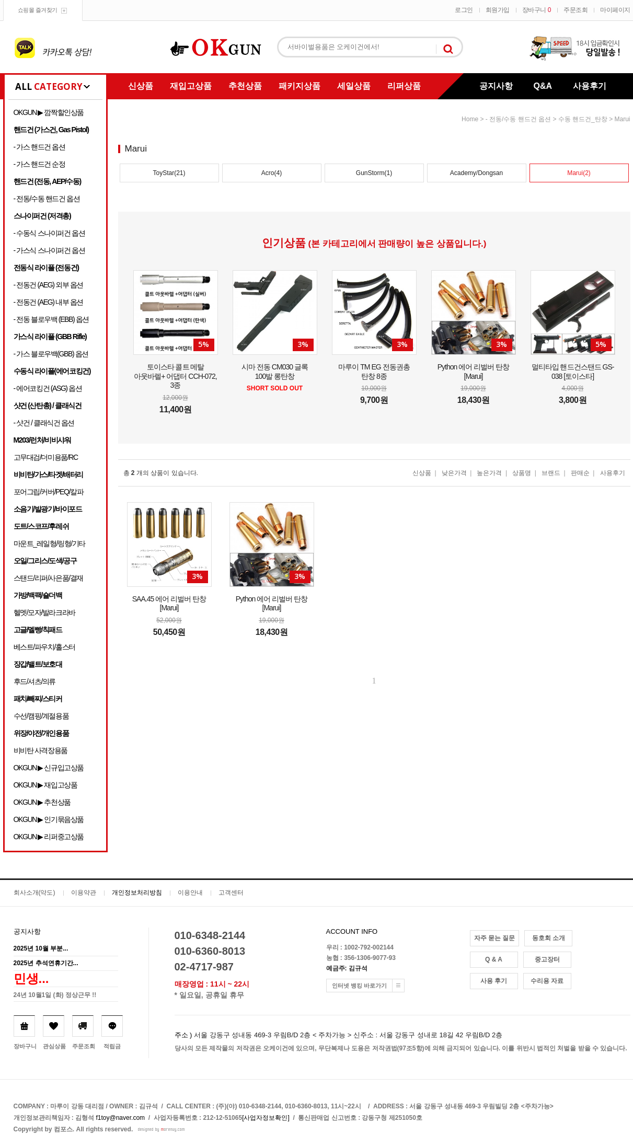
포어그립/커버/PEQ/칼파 (49, 492)
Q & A (493, 959)
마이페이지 (615, 10)
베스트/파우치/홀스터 (44, 647)
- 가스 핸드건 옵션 (39, 147)
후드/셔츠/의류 (35, 681)
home (470, 119)
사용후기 (589, 86)
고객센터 (231, 892)
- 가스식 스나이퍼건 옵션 (49, 250)
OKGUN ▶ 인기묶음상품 (49, 819)
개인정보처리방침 (137, 892)
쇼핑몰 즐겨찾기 (37, 10)
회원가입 (498, 10)
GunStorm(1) (374, 173)
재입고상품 (191, 86)
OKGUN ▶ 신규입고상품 (49, 767)
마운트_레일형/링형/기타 (49, 543)
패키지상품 (299, 86)
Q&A (543, 86)
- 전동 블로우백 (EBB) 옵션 (51, 319)
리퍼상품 (404, 86)
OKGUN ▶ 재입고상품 (45, 785)
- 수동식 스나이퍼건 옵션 (49, 233)
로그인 (464, 10)
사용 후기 (493, 981)
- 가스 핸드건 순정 (39, 164)
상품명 (521, 473)
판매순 (580, 473)
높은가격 (489, 473)
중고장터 (547, 959)
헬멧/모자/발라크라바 (44, 612)
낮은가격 (454, 473)
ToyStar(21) (169, 173)
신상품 (140, 86)
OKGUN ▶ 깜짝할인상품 (49, 112)
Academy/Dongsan (476, 173)
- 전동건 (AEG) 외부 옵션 (48, 285)
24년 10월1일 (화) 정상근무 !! (55, 995)
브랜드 (551, 473)
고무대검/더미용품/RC (46, 457)
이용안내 (190, 892)
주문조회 (575, 10)
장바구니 (536, 10)
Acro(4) (271, 173)
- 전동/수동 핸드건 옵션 (47, 198)
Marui (622, 119)
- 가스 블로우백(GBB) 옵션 (51, 354)
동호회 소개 (548, 938)
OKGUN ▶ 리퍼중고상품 (49, 836)
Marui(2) (579, 173)
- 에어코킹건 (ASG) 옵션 (48, 388)
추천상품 (245, 86)
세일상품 (354, 86)
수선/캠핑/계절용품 (41, 716)
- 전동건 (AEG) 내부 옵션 (48, 302)
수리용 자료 (547, 981)
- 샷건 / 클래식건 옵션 (44, 423)
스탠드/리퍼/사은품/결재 (48, 578)
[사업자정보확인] (266, 1117)
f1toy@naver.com (120, 1117)
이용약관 (83, 892)
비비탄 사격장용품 (40, 750)
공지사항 (496, 86)
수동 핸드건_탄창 (582, 119)
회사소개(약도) (34, 892)
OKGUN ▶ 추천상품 (42, 802)
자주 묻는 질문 (494, 938)
